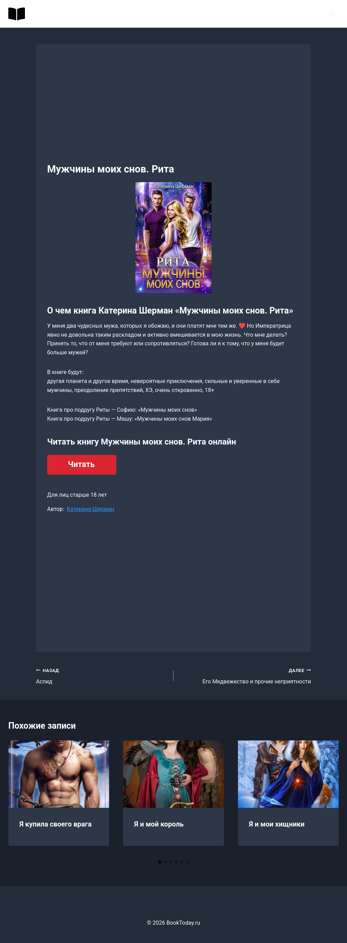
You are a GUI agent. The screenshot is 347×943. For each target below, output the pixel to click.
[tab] (159, 862)
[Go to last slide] (21, 798)
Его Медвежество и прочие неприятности (245, 675)
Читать (81, 464)
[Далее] (326, 798)
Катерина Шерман (90, 509)
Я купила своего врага (55, 824)
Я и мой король (159, 824)
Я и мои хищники (277, 824)
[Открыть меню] (332, 13)
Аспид (102, 675)
